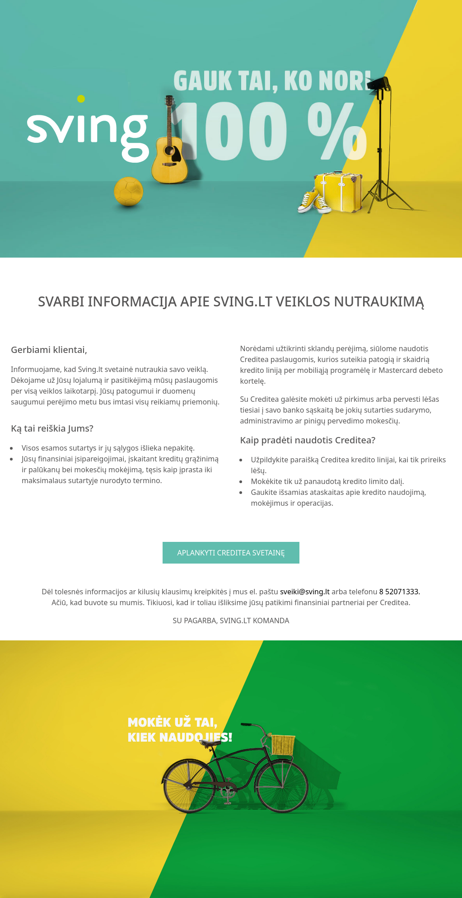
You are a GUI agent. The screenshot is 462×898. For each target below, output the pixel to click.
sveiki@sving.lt (305, 592)
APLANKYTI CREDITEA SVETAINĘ (231, 553)
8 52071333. (399, 592)
